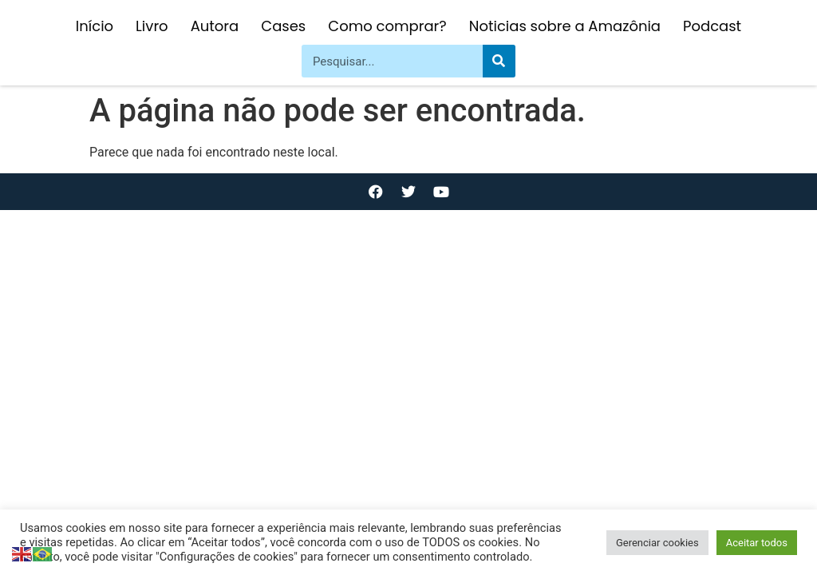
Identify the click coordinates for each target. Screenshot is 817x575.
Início (94, 26)
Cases (283, 26)
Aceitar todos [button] (756, 543)
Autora (215, 26)
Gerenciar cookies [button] (657, 543)
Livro (152, 26)
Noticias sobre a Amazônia (565, 26)
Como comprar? (387, 26)
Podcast (712, 26)
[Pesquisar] (499, 61)
